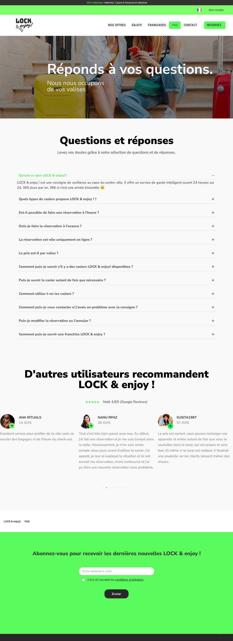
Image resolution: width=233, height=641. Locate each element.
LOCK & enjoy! (12, 521)
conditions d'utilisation (129, 579)
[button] (199, 10)
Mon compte (216, 9)
